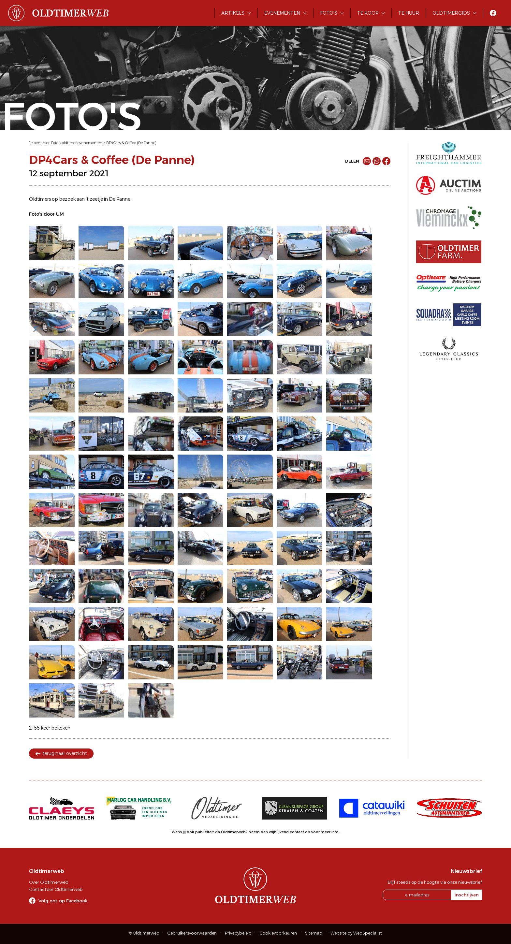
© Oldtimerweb (144, 933)
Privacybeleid (238, 933)
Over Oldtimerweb (48, 882)
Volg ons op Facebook (63, 900)
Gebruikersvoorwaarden (192, 933)
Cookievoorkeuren (278, 933)
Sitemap (313, 933)
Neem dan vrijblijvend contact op (279, 832)
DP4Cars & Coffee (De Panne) (131, 142)
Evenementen (282, 13)
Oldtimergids (451, 13)
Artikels (232, 13)
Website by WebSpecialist (356, 933)
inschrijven (467, 894)
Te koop (367, 13)
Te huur (408, 13)
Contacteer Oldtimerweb (55, 889)
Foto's (328, 13)
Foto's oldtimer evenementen (76, 142)
